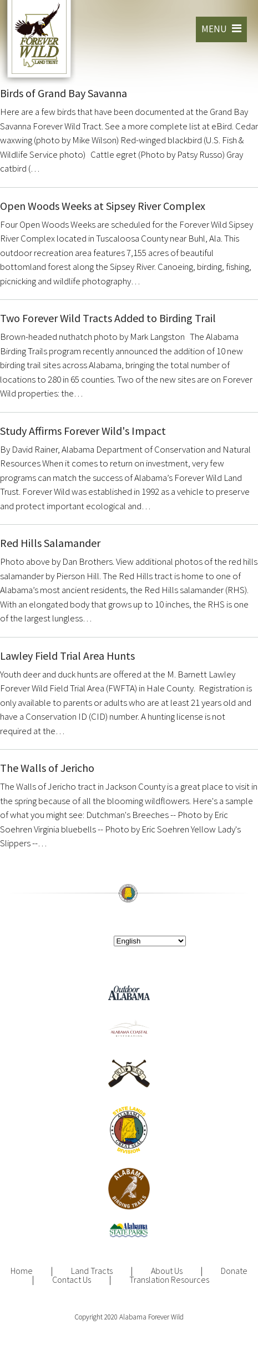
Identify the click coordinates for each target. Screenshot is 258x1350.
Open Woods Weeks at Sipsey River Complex (102, 206)
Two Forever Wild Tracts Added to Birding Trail (108, 318)
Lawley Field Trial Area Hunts (67, 656)
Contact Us (71, 1279)
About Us (167, 1270)
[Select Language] (150, 941)
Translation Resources (169, 1279)
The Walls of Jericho (47, 768)
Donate (234, 1270)
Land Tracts (92, 1270)
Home (22, 1270)
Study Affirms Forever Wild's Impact (83, 431)
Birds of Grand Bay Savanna (63, 93)
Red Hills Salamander (50, 543)
